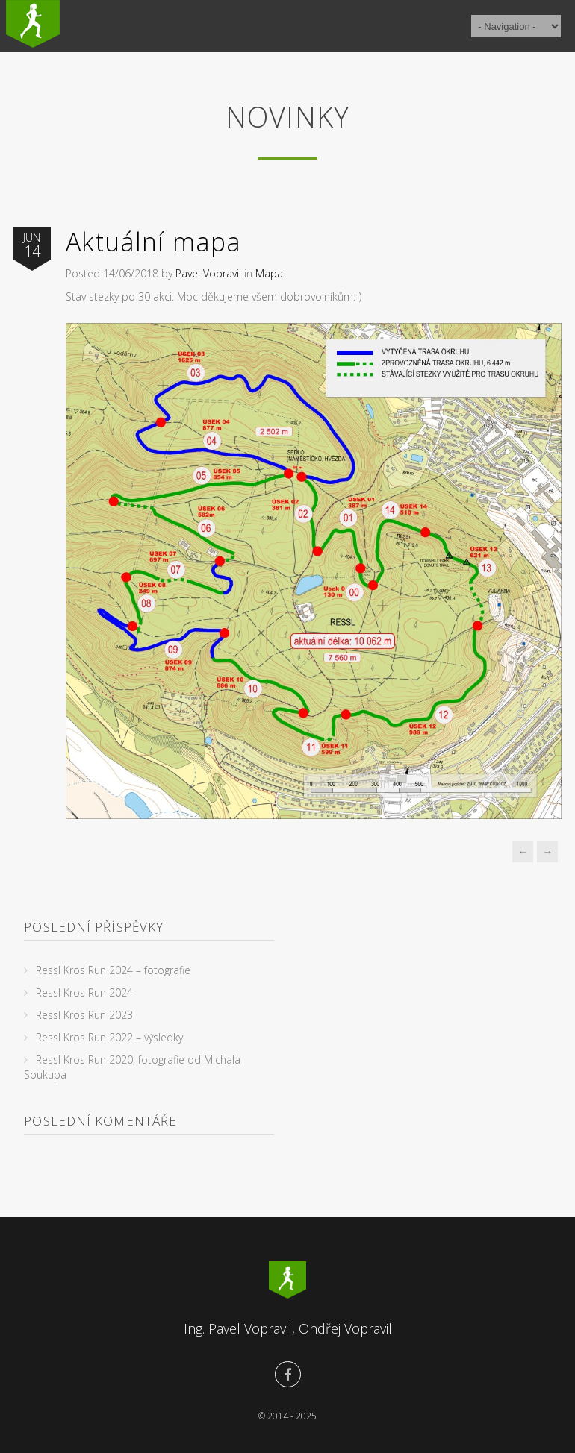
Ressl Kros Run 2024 (84, 992)
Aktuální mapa (153, 242)
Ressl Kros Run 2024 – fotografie (113, 970)
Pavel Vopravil (208, 273)
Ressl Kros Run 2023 (84, 1015)
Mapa (269, 273)
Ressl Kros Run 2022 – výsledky (109, 1037)
